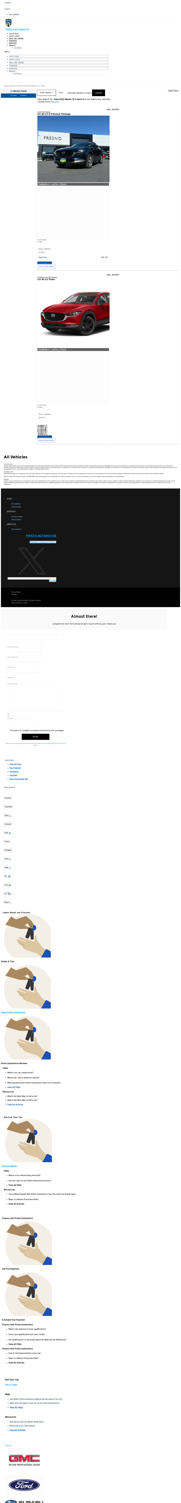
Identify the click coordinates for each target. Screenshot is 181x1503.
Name (11, 533)
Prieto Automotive (41, 350)
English (7, 9)
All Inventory (13, 86)
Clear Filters (173, 91)
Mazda (33, 86)
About (12, 45)
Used (19, 86)
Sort (61, 93)
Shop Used (14, 59)
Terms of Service (60, 558)
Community (18, 48)
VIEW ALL (8, 1260)
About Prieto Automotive (13, 827)
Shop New (14, 56)
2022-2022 (26, 86)
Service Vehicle (9, 980)
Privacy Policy (46, 558)
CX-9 (38, 86)
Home (6, 86)
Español (8, 3)
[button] (56, 52)
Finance (13, 65)
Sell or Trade (16, 62)
